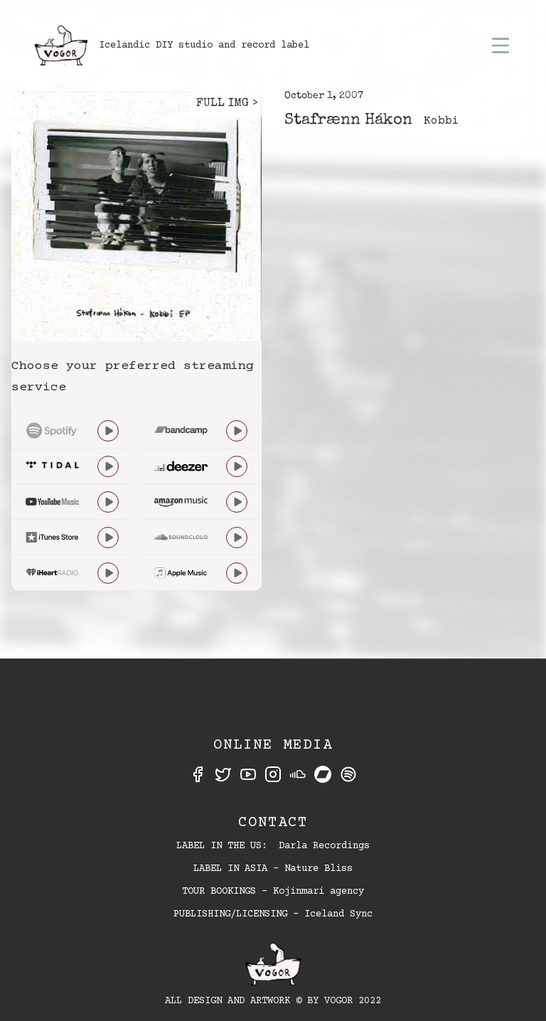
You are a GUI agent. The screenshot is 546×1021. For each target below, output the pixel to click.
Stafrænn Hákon (348, 121)
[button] (500, 45)
